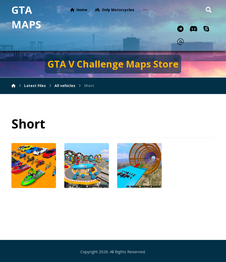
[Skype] (206, 28)
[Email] (180, 41)
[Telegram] (180, 28)
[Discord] (193, 28)
